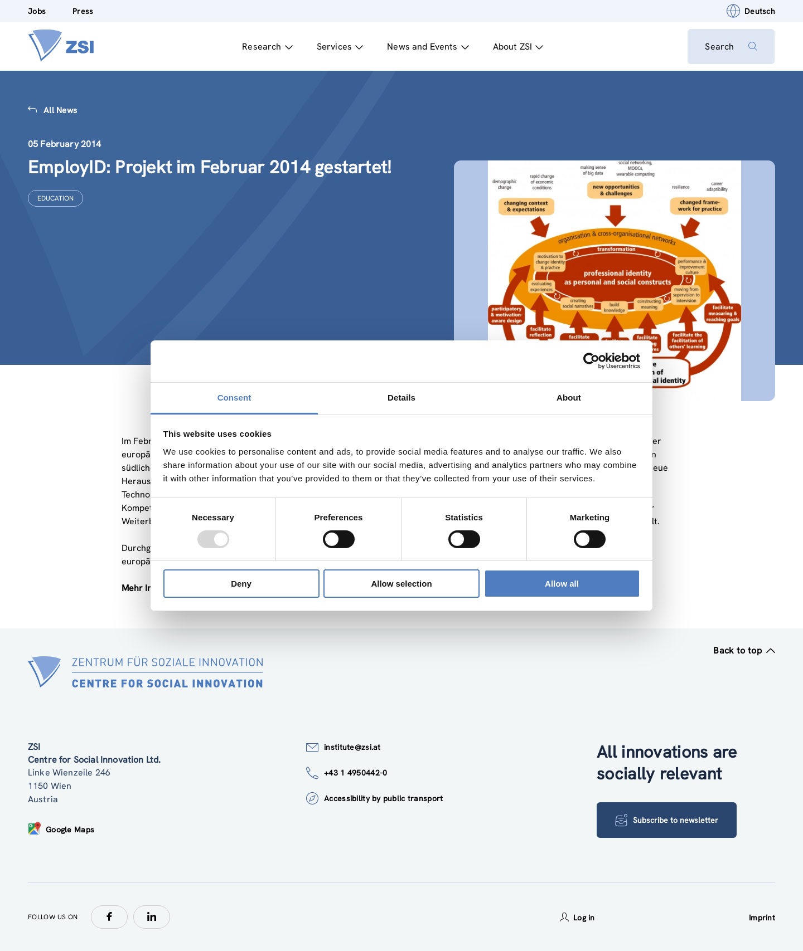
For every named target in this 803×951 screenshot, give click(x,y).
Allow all (562, 583)
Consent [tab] (234, 397)
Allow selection (401, 583)
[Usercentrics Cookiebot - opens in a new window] (591, 361)
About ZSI (517, 46)
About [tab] (569, 397)
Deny (241, 583)
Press (82, 11)
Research (267, 46)
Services (339, 46)
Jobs (37, 11)
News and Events (428, 46)
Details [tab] (401, 397)
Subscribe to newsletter (666, 820)
